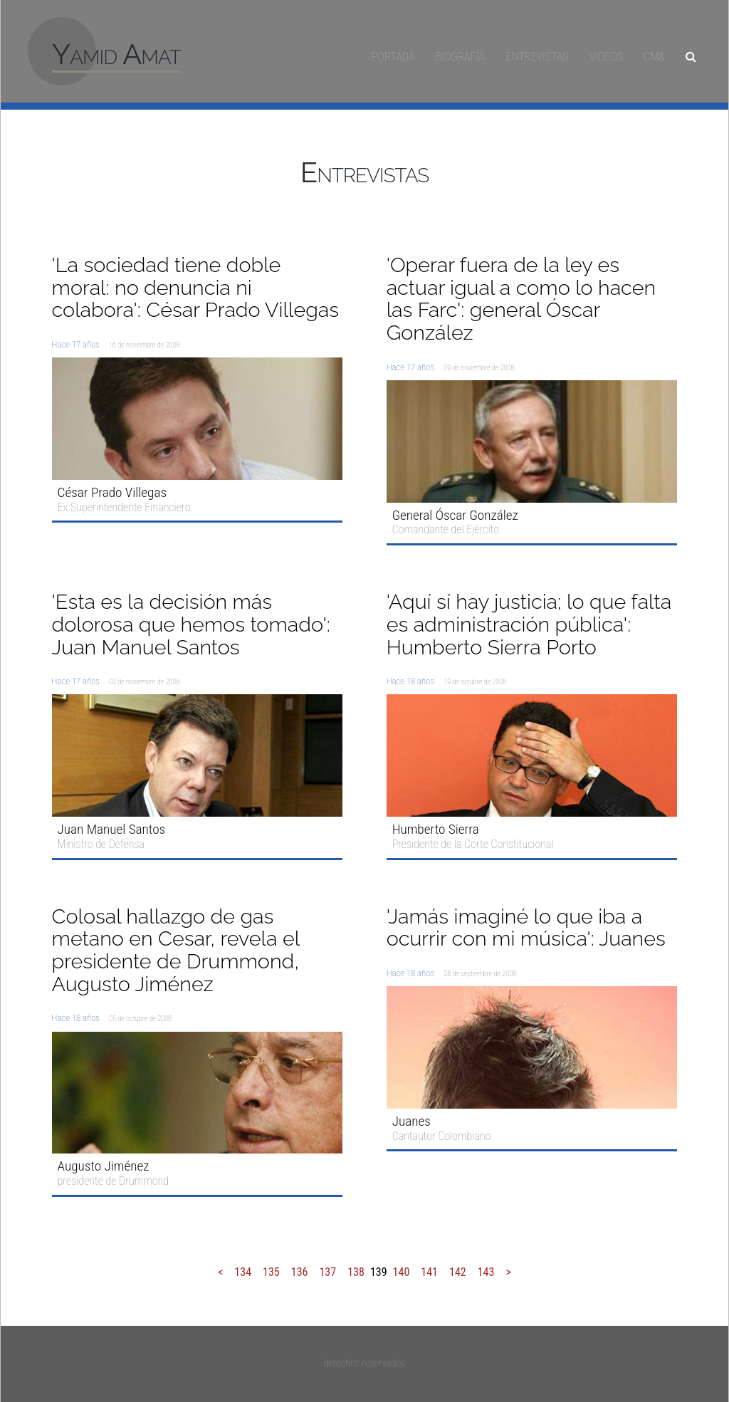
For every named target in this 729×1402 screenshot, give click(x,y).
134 (242, 1272)
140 (401, 1272)
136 (299, 1272)
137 (327, 1272)
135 (271, 1272)
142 (457, 1272)
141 (429, 1272)
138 (355, 1272)
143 (486, 1272)
